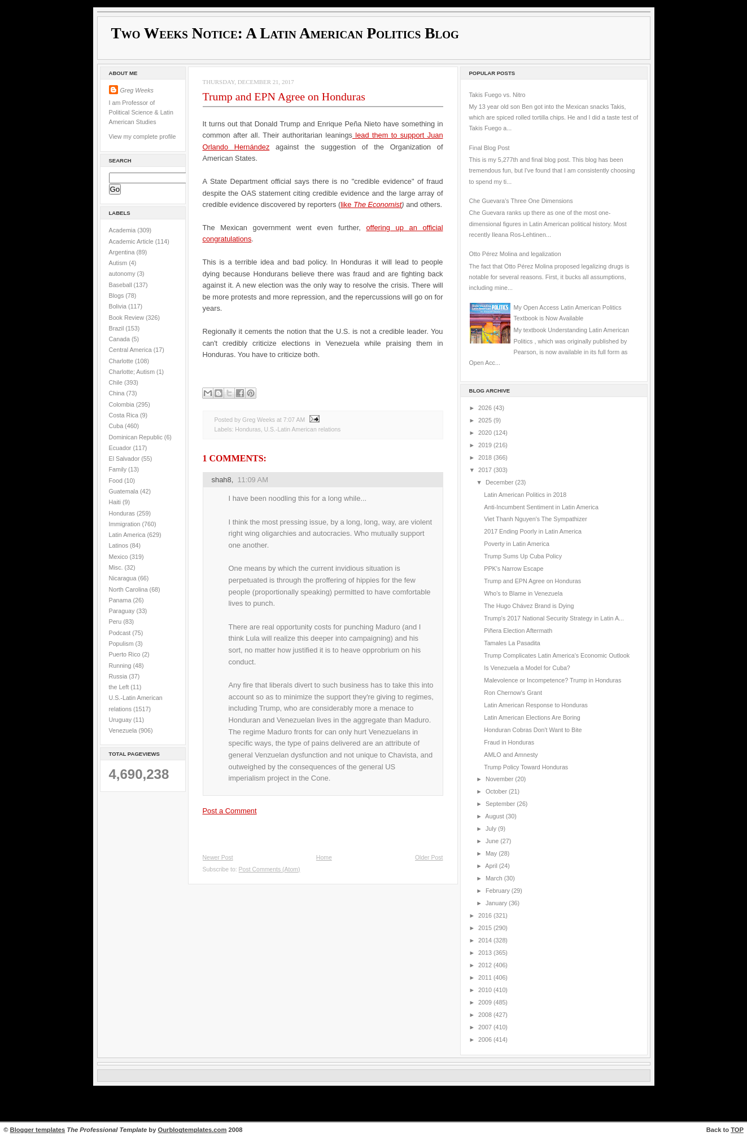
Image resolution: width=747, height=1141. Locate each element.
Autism (119, 262)
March (495, 878)
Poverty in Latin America (516, 543)
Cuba (117, 425)
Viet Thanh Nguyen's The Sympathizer (535, 519)
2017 (485, 469)
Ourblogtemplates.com (192, 1129)
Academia (123, 230)
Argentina (123, 252)
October (497, 791)
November (500, 779)
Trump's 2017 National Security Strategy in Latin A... (554, 618)
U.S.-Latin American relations (302, 429)
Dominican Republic (136, 437)
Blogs (117, 295)
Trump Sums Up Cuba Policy (523, 556)
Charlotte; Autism (133, 371)
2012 (485, 965)
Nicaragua (123, 578)
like (346, 204)
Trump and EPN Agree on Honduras (284, 96)
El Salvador (125, 458)
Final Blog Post (489, 147)
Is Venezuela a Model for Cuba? (527, 667)
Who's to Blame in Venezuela (523, 593)
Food (116, 480)
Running (121, 665)
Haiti (116, 502)
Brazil (117, 328)
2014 (485, 940)
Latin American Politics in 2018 (525, 494)
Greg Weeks (137, 90)
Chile (116, 382)
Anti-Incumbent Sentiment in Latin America (541, 507)
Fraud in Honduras (509, 742)
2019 (485, 445)
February (499, 890)
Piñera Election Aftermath (518, 630)
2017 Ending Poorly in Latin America (533, 531)
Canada (120, 339)
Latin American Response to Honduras (536, 705)
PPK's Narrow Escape (513, 568)
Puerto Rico (125, 654)
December (500, 482)
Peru (116, 621)
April (492, 865)
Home (324, 857)
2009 (485, 1002)
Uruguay (121, 719)
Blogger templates (37, 1129)
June (493, 841)
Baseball (121, 284)
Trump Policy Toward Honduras (526, 767)
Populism (122, 643)
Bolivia (119, 306)
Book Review (127, 317)
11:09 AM (252, 479)
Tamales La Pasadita (512, 643)
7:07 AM (294, 420)
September (501, 803)
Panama (121, 600)
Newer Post (218, 857)
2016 (485, 915)
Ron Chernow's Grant (513, 692)
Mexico (119, 556)
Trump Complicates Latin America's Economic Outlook (557, 655)
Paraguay (123, 610)
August (495, 816)
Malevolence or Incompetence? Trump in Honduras (552, 680)
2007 (485, 1027)
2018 (485, 457)
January (497, 903)
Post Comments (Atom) (269, 869)
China (117, 393)
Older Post (429, 857)
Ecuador (121, 447)
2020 (485, 432)
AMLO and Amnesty (511, 754)
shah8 (221, 479)
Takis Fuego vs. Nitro (497, 94)
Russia (119, 676)
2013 (485, 952)
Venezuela (124, 730)
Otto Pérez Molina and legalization (515, 253)
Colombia (122, 404)
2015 (485, 927)
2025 (485, 420)
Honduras (123, 513)
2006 (485, 1039)
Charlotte (122, 361)
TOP (737, 1129)
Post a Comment (230, 811)
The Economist (377, 204)
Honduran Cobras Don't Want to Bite (533, 729)
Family (119, 469)
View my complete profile (142, 136)
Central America (131, 349)
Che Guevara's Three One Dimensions (521, 200)
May (492, 853)
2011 (485, 977)
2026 (485, 407)
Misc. (117, 567)
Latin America (128, 534)
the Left (120, 687)
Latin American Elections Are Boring (532, 717)
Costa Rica (124, 415)
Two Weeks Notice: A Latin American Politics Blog (285, 33)
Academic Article (132, 241)
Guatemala (124, 491)
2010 (485, 989)
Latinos (119, 545)
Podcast (121, 632)
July (492, 828)
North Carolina (129, 589)
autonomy (123, 273)
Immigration (125, 524)
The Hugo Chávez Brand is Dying (529, 605)
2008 (485, 1014)
